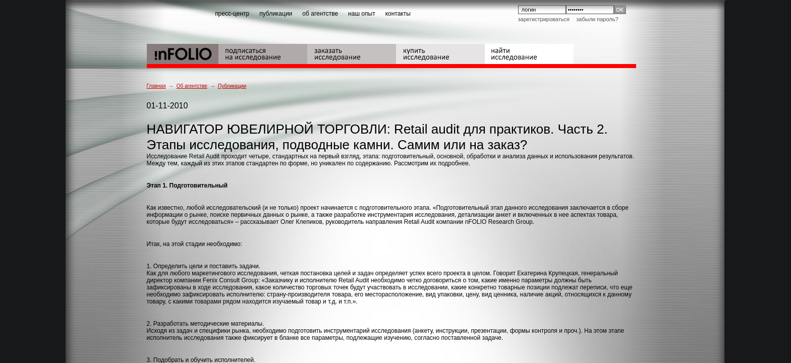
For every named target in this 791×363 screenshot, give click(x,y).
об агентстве (320, 13)
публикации (275, 13)
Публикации (232, 86)
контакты (398, 13)
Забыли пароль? (597, 19)
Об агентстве (192, 86)
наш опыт (361, 13)
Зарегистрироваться (544, 19)
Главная (156, 86)
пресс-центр (232, 13)
